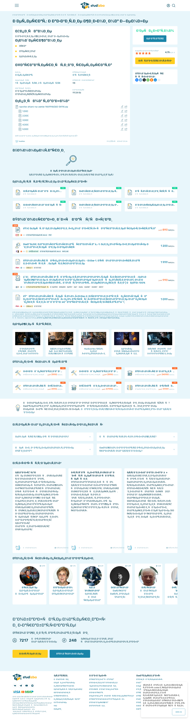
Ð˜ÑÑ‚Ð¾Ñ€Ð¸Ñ (82, 75)
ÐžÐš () (179, 712)
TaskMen (20, 141)
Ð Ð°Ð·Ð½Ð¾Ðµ (60, 702)
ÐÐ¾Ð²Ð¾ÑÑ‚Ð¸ (61, 679)
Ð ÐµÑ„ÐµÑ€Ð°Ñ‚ (24, 75)
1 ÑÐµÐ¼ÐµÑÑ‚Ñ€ (26, 83)
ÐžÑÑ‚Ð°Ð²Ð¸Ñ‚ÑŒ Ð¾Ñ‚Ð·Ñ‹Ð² (155, 60)
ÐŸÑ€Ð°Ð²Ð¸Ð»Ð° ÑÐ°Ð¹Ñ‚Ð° (101, 679)
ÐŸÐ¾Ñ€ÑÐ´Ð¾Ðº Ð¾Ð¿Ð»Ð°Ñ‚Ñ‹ (103, 689)
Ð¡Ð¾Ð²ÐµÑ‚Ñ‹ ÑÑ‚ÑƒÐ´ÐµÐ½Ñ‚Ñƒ (68, 689)
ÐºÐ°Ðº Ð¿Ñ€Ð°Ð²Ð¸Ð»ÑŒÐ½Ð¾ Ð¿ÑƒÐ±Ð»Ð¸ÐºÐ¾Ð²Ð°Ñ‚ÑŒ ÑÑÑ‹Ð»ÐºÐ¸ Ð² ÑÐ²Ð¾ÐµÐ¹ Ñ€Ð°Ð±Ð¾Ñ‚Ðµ (78, 318)
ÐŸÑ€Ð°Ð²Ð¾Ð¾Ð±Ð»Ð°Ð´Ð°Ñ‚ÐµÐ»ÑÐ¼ (106, 699)
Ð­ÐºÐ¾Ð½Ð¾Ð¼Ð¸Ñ (63, 692)
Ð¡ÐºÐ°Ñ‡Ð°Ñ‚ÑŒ (155, 38)
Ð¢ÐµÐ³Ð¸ (58, 709)
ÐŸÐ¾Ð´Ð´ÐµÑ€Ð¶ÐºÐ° (98, 702)
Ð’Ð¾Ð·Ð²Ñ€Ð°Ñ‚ (96, 692)
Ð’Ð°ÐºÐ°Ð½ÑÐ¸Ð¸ (97, 706)
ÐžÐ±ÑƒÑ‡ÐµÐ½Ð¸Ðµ (30, 653)
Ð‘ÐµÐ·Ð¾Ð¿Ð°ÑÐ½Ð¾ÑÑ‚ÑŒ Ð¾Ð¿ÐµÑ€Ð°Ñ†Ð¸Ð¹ (111, 696)
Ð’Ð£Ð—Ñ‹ (140, 702)
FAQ (55, 706)
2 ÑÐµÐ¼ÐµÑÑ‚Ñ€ (49, 83)
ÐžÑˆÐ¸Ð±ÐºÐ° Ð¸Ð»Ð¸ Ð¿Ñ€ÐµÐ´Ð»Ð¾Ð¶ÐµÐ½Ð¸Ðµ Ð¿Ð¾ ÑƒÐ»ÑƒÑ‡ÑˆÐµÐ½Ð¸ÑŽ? (46, 136)
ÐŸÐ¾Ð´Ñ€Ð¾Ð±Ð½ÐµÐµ (70, 653)
